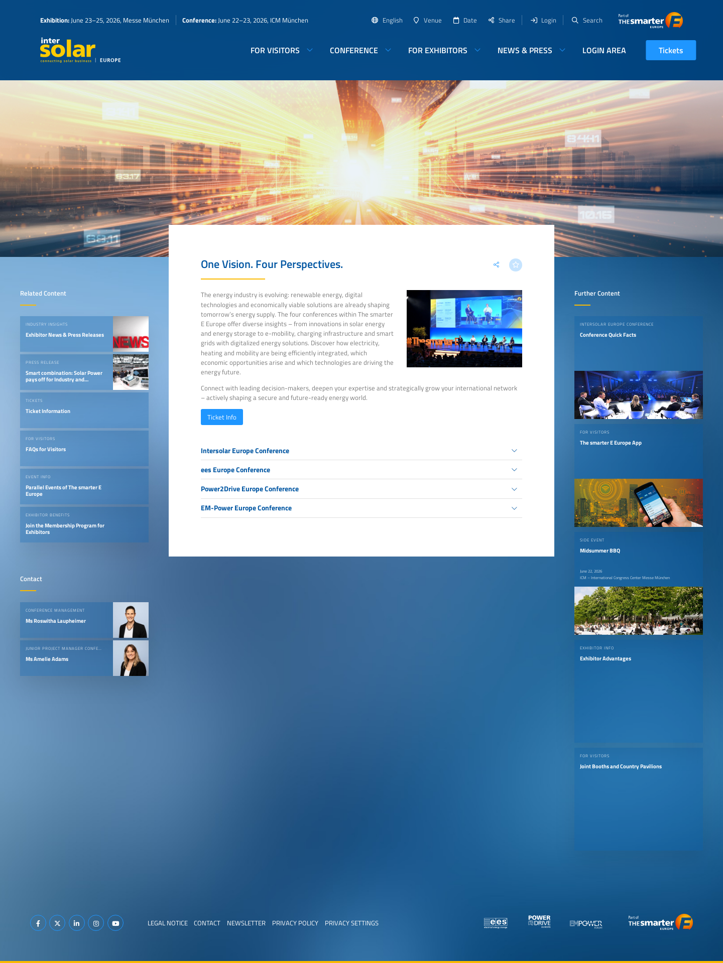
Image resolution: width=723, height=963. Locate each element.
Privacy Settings (352, 923)
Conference (354, 50)
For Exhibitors (437, 50)
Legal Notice (168, 923)
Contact (207, 923)
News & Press (525, 50)
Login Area (604, 50)
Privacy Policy (295, 923)
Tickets (671, 50)
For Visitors (275, 50)
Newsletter (246, 923)
